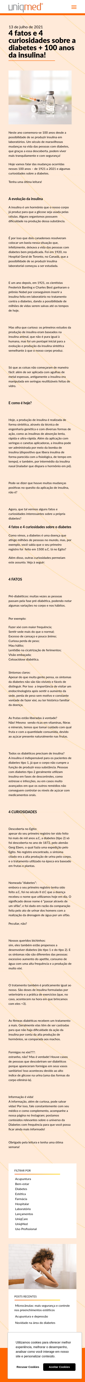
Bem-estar (22, 1184)
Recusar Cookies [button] (28, 1367)
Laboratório (23, 1209)
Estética (20, 1194)
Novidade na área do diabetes (35, 1322)
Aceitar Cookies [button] (59, 1367)
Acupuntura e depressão (31, 1316)
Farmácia (21, 1199)
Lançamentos (24, 1214)
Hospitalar (22, 1204)
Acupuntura (23, 1179)
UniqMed (21, 1224)
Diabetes (21, 1189)
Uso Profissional (26, 1229)
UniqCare (21, 1219)
